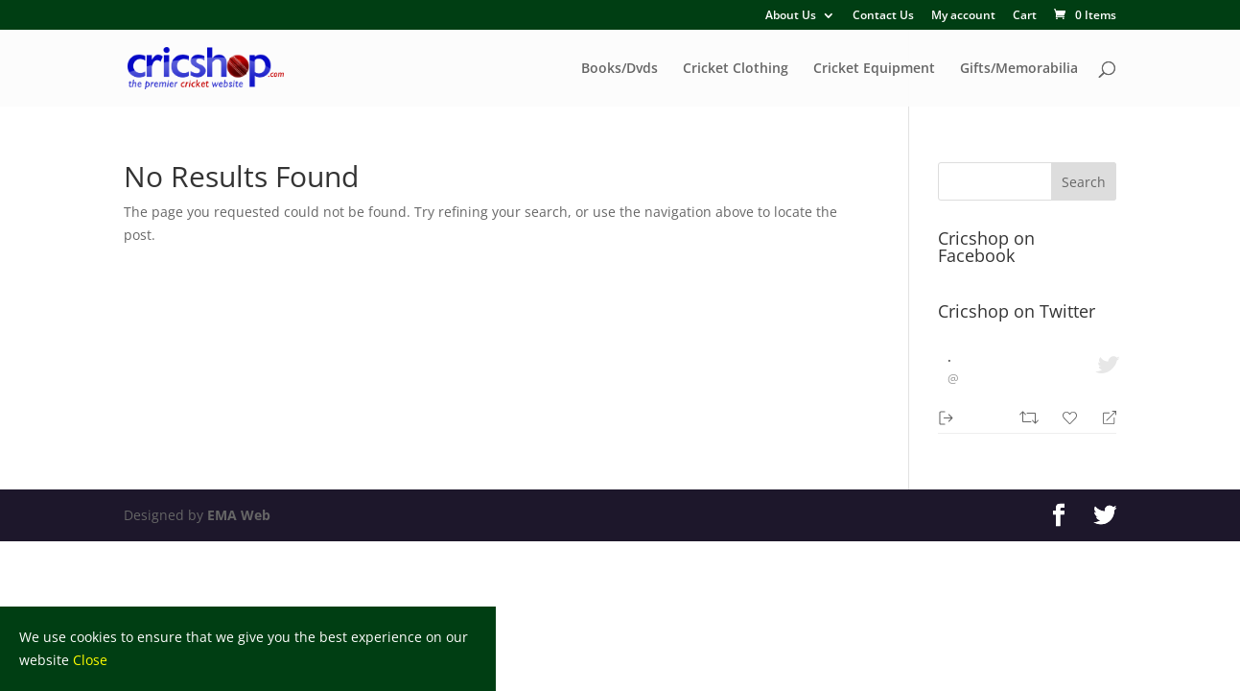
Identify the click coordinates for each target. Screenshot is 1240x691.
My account (963, 16)
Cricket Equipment (874, 69)
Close (90, 660)
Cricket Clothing (735, 69)
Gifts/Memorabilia (1019, 69)
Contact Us (883, 16)
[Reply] (1101, 416)
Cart (1025, 16)
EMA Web (238, 515)
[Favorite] (1072, 415)
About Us (790, 16)
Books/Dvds (619, 69)
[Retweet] (1031, 415)
